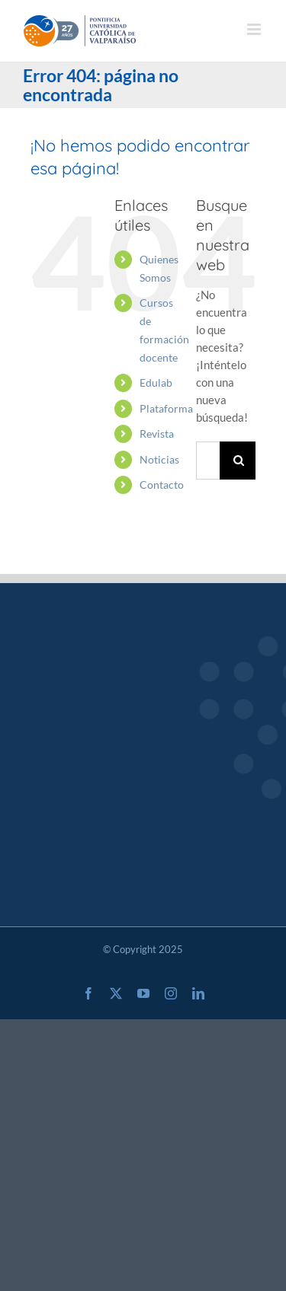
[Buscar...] (208, 460)
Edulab (156, 382)
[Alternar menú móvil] (255, 29)
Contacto (162, 484)
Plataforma (166, 408)
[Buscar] (239, 460)
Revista (157, 433)
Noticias (159, 459)
